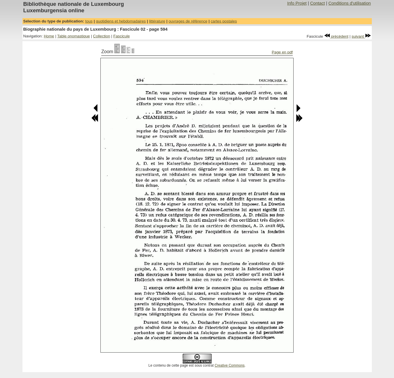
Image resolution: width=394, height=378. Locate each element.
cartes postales (224, 21)
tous (89, 21)
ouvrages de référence (187, 21)
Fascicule (121, 36)
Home (49, 36)
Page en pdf (282, 52)
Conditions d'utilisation (349, 3)
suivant (361, 36)
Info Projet (297, 3)
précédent (336, 36)
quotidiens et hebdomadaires (121, 21)
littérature (157, 21)
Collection (101, 36)
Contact (317, 3)
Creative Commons (230, 365)
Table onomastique (73, 36)
